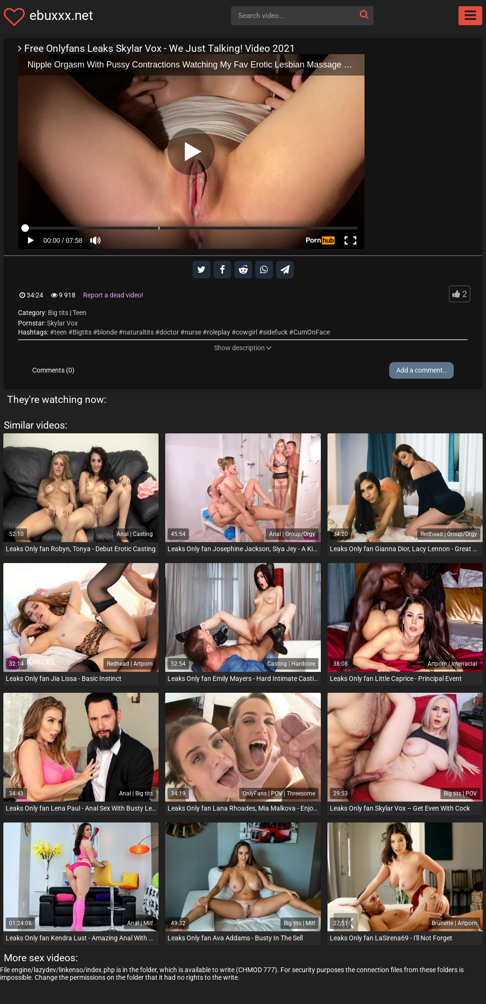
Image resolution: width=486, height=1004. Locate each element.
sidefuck (275, 332)
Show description (243, 348)
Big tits (58, 312)
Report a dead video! (113, 295)
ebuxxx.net (61, 15)
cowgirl (246, 332)
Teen (79, 312)
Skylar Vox (62, 323)
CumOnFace (311, 332)
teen (60, 332)
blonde (107, 332)
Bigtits (82, 332)
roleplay (218, 332)
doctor (169, 332)
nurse (193, 332)
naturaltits (138, 332)
